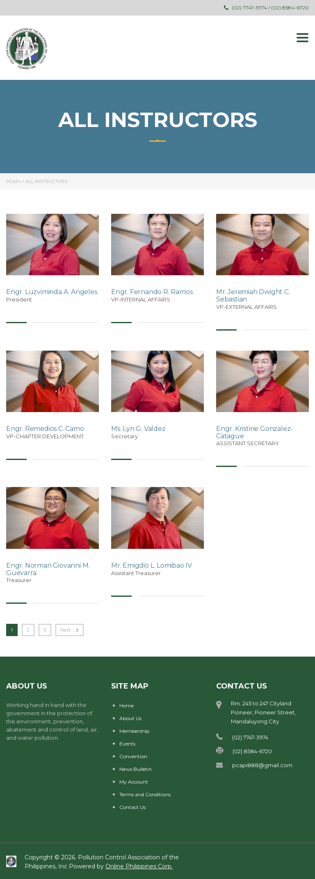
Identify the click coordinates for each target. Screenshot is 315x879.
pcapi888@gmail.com (262, 765)
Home (126, 705)
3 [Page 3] (44, 630)
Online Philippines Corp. (139, 866)
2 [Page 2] (28, 630)
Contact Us (132, 807)
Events (127, 744)
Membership (134, 731)
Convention (133, 756)
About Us (130, 718)
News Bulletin (135, 769)
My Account (133, 782)
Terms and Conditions (145, 794)
